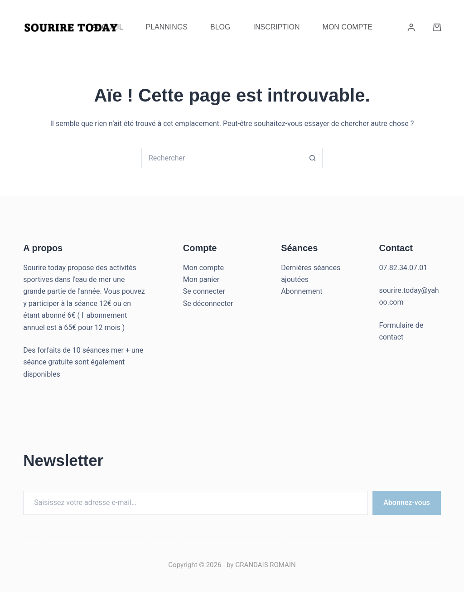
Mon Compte (347, 27)
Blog (220, 27)
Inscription (276, 27)
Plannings (167, 27)
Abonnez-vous (406, 502)
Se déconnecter (208, 303)
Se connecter (204, 291)
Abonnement (301, 291)
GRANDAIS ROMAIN (265, 565)
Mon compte (203, 267)
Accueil (107, 27)
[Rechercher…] (221, 158)
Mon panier (201, 279)
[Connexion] (411, 27)
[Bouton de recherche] (312, 158)
